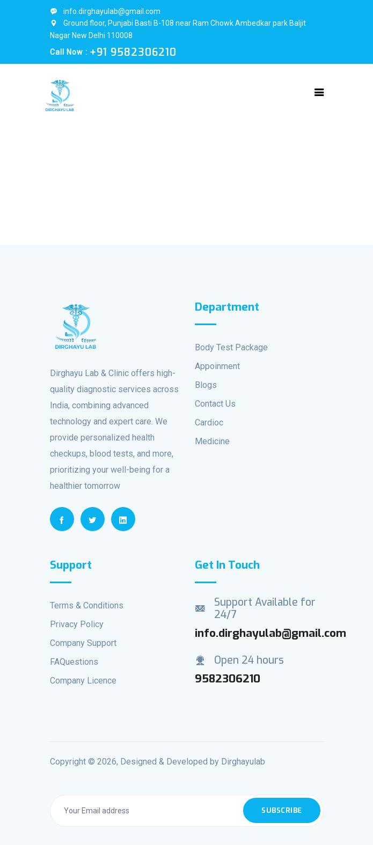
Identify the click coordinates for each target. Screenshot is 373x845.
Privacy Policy (77, 624)
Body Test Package (231, 347)
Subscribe (281, 810)
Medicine (212, 441)
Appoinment (217, 366)
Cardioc (209, 422)
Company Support (83, 643)
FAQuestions (74, 662)
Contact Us (215, 404)
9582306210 (227, 678)
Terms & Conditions (86, 605)
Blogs (206, 385)
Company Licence (83, 680)
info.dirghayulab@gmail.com (105, 11)
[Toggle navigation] (319, 92)
